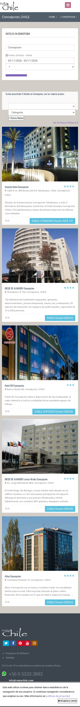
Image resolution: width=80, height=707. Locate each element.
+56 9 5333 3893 (26, 674)
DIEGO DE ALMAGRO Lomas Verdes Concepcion (26, 479)
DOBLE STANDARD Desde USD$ (52, 220)
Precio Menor (17, 118)
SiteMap (10, 657)
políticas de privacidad (58, 696)
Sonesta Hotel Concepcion (17, 187)
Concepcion (68, 17)
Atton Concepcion (13, 576)
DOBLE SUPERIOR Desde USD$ (54, 411)
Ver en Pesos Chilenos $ (65, 122)
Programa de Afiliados (17, 653)
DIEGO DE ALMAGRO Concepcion (19, 288)
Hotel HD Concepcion (14, 385)
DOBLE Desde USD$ (60, 318)
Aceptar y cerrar (67, 700)
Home (52, 17)
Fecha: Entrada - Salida (19, 55)
